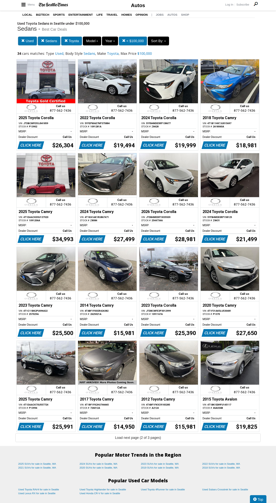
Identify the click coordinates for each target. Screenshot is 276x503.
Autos (138, 5)
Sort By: (158, 41)
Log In (229, 4)
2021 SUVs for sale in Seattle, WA (37, 467)
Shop (185, 14)
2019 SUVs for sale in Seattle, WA (160, 467)
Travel (112, 14)
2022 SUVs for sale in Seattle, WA (221, 463)
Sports (59, 14)
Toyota (71, 41)
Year (110, 41)
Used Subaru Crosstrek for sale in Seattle (225, 489)
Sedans (49, 41)
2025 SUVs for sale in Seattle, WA (37, 463)
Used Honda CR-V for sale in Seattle (100, 493)
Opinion (142, 14)
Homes (126, 14)
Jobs (160, 14)
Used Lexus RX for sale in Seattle (36, 493)
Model (92, 41)
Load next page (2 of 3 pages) (138, 438)
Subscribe (242, 4)
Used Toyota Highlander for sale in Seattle (103, 489)
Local (27, 14)
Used (27, 41)
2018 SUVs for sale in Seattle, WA (221, 467)
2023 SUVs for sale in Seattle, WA (160, 463)
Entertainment (80, 14)
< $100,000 (133, 41)
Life (99, 14)
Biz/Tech (42, 14)
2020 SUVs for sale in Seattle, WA (98, 467)
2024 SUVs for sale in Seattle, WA (98, 463)
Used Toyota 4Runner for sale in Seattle (163, 489)
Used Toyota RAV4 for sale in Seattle (38, 489)
